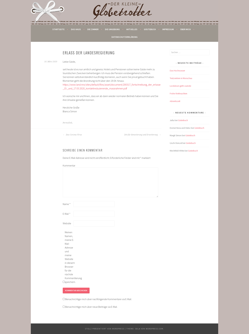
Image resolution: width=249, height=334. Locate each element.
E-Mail (66, 213)
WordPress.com (154, 328)
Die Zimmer (92, 29)
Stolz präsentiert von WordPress (104, 328)
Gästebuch (150, 29)
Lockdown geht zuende (180, 85)
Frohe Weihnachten (178, 93)
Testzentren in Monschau (181, 78)
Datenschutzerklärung (124, 37)
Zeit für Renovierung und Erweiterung (142, 135)
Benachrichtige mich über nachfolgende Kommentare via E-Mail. (98, 299)
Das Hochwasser (177, 70)
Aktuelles (131, 29)
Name (67, 204)
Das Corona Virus (72, 135)
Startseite (58, 29)
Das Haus (76, 29)
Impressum (168, 29)
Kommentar (68, 165)
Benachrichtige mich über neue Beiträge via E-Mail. (91, 306)
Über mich (185, 29)
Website (67, 223)
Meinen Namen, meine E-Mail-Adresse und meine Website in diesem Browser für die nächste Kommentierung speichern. (70, 257)
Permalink (67, 123)
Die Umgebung (112, 29)
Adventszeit (175, 101)
